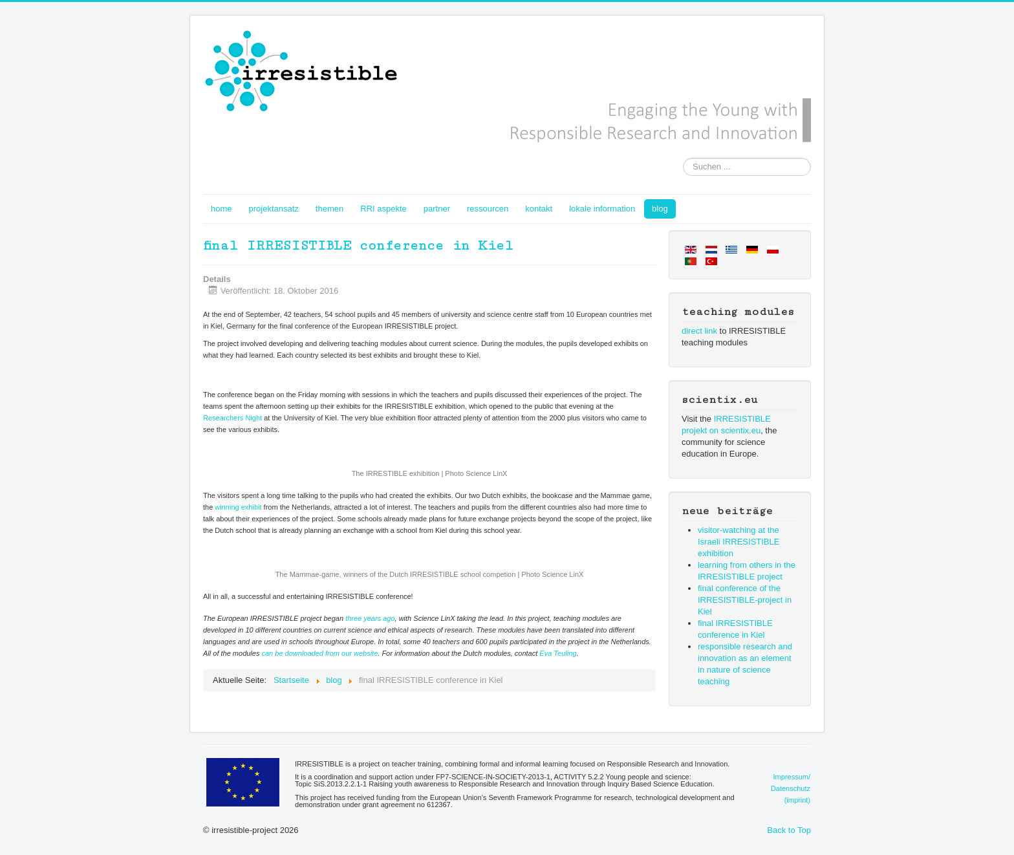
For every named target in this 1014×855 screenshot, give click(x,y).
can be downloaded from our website (320, 653)
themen (329, 208)
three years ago (369, 618)
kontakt (538, 208)
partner (437, 208)
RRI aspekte (383, 208)
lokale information (602, 208)
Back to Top (789, 830)
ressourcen (487, 208)
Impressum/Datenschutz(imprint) (790, 788)
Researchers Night (232, 418)
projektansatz (274, 208)
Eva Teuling (557, 653)
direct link (699, 331)
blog (660, 208)
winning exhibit (238, 507)
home (221, 208)
